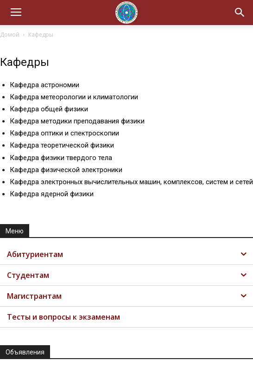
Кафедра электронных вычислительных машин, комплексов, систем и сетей (131, 182)
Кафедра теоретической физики (62, 145)
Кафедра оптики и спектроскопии (64, 133)
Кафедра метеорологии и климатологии (74, 97)
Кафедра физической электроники (66, 170)
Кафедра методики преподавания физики (77, 121)
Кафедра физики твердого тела (61, 158)
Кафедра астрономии (44, 85)
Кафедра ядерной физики (52, 194)
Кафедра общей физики (49, 109)
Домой (9, 35)
